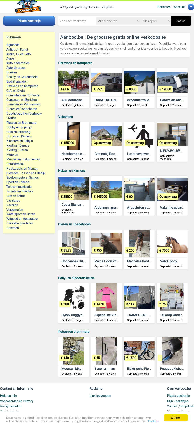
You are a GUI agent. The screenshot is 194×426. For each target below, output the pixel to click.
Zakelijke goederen (19, 223)
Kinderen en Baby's (19, 141)
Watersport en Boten (20, 214)
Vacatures (13, 200)
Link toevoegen (100, 396)
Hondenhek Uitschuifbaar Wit (83, 261)
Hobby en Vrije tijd (19, 127)
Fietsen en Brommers (21, 123)
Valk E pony (168, 261)
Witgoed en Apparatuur (22, 219)
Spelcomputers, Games (22, 177)
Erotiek (11, 118)
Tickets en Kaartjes (19, 191)
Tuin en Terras (16, 196)
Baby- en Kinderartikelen (76, 278)
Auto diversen (16, 68)
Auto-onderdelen (18, 63)
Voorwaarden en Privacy (17, 401)
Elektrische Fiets (139, 369)
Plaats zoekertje (178, 396)
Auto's (10, 58)
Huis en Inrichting (18, 132)
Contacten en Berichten (22, 100)
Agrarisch (12, 45)
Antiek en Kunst (17, 49)
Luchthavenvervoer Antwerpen (149, 154)
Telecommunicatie (19, 187)
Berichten (164, 7)
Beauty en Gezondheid (22, 77)
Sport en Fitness (17, 182)
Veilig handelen (10, 406)
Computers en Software (22, 95)
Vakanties (65, 117)
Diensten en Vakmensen (23, 104)
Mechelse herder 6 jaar (144, 261)
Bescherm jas (104, 369)
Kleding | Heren (17, 150)
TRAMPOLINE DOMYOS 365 (147, 315)
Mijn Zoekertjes (178, 401)
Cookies (153, 421)
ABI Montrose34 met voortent (83, 100)
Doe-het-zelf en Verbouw (24, 113)
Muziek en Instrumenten (23, 159)
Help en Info (8, 396)
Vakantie (12, 205)
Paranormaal (15, 164)
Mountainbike (71, 369)
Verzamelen (14, 210)
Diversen (12, 228)
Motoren (12, 155)
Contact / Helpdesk (180, 406)
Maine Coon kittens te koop (114, 261)
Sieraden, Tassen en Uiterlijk (25, 173)
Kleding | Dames (17, 145)
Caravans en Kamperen (22, 86)
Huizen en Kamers (19, 136)
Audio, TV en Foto (18, 54)
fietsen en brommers (73, 332)
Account (179, 7)
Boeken (11, 72)
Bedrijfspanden (16, 81)
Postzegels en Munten (22, 168)
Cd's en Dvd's (15, 91)
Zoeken (181, 20)
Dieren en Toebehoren (21, 109)
